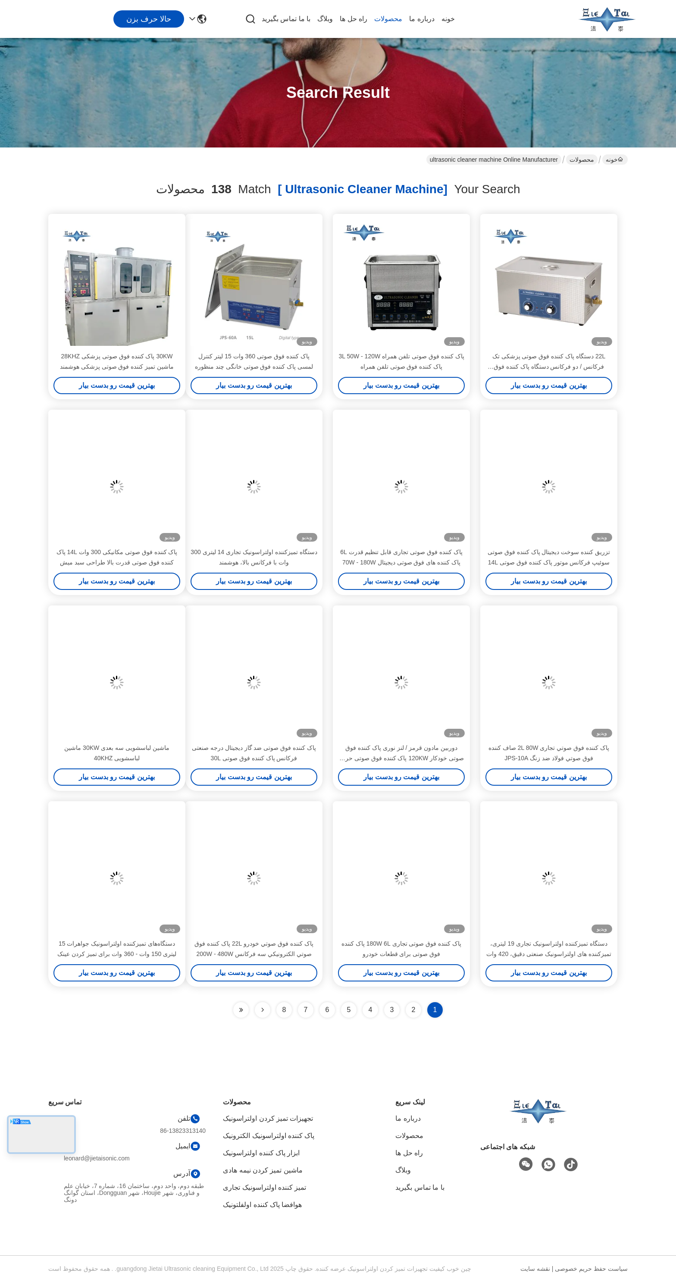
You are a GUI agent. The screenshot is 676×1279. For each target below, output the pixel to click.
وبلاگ (325, 18)
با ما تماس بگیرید (286, 18)
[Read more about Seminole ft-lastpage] (241, 1010)
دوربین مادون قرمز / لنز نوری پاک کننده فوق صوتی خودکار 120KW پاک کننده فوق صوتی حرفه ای (401, 758)
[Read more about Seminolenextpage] (262, 1010)
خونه (448, 18)
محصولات (388, 18)
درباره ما (421, 18)
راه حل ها (353, 18)
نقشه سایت (535, 1268)
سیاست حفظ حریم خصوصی (591, 1268)
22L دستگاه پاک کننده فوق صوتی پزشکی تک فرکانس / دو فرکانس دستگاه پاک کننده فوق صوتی (549, 366)
